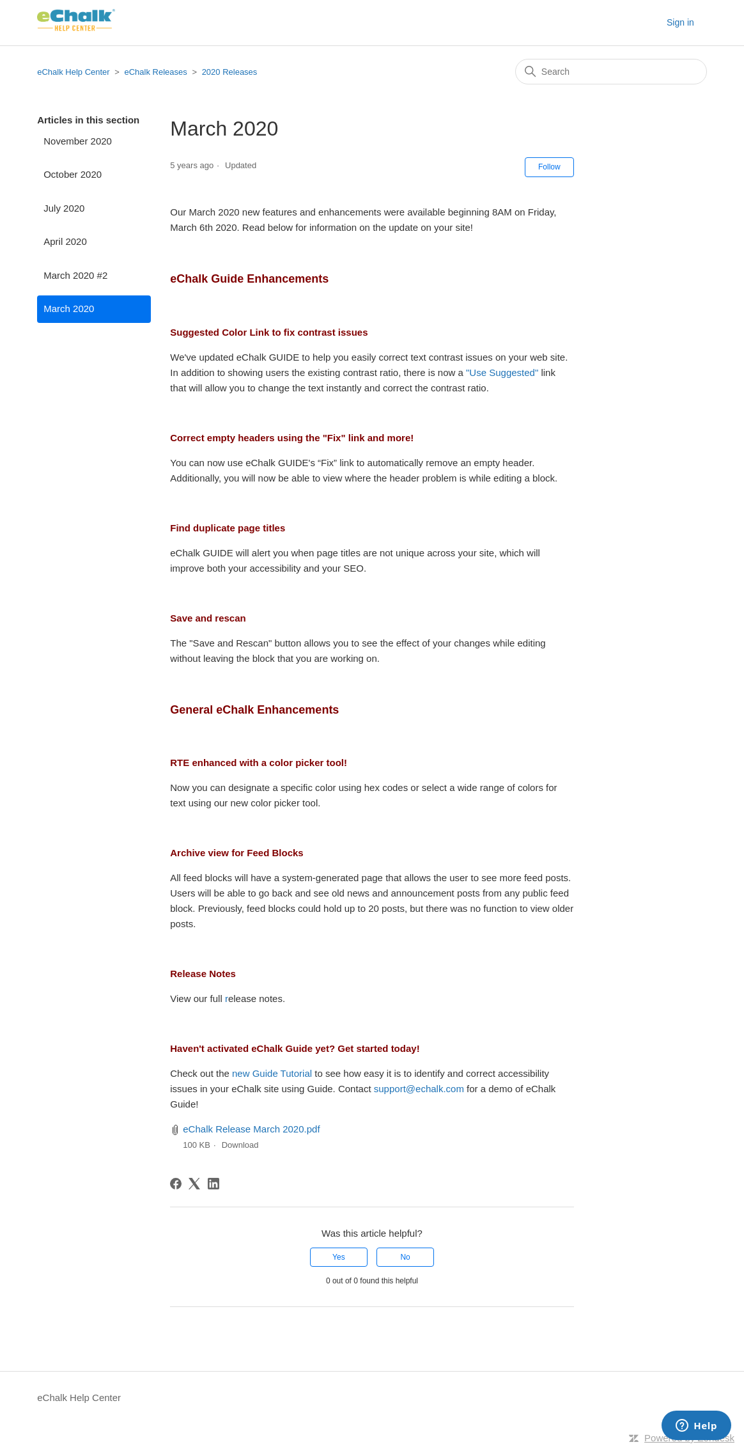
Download (240, 1145)
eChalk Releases (156, 72)
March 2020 (68, 308)
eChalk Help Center (73, 72)
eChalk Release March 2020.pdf (251, 1129)
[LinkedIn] (213, 1183)
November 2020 (77, 141)
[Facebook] (176, 1183)
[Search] (611, 71)
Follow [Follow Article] (549, 166)
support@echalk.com (419, 1088)
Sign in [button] (680, 22)
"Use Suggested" (502, 372)
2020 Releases (230, 72)
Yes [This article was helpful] (338, 1257)
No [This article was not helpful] (405, 1257)
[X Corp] (194, 1183)
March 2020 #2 (75, 275)
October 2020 (72, 174)
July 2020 (63, 208)
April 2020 (65, 241)
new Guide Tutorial (273, 1073)
